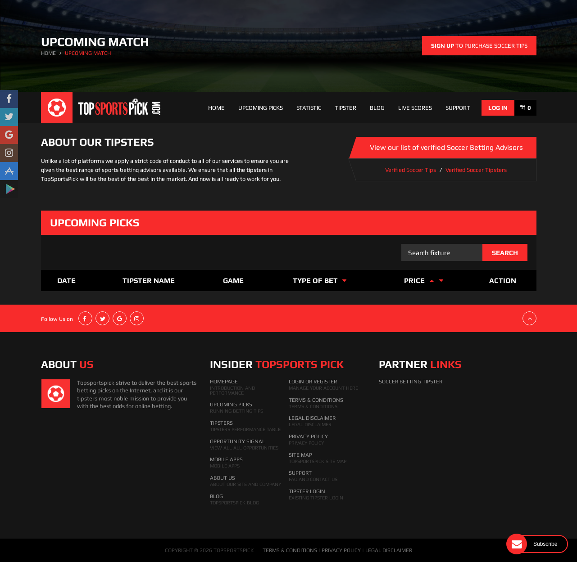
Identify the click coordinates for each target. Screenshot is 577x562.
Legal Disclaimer (312, 418)
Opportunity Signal (237, 441)
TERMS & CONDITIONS (290, 550)
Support (300, 473)
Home (216, 107)
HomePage (224, 381)
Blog (377, 107)
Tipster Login (307, 491)
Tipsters (221, 423)
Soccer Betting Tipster (410, 381)
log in (498, 107)
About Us (222, 478)
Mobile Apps (226, 459)
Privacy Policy (308, 436)
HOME (48, 53)
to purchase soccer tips (479, 45)
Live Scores (415, 107)
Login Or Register (313, 381)
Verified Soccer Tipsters (476, 170)
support (457, 107)
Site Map (300, 455)
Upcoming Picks (260, 107)
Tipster (345, 107)
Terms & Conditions (316, 400)
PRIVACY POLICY (341, 550)
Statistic (308, 107)
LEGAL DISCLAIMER (388, 550)
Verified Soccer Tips (410, 170)
